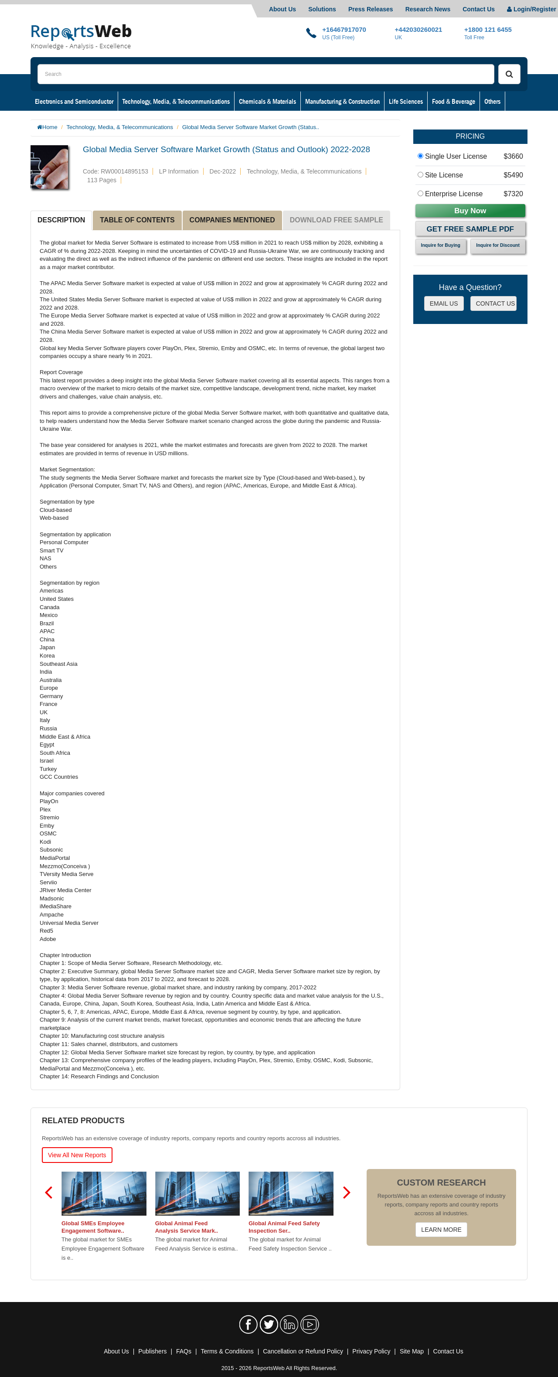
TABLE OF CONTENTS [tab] (137, 220)
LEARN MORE (441, 1229)
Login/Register (531, 9)
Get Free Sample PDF (470, 229)
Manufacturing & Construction (342, 101)
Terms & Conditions (227, 1351)
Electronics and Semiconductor (74, 101)
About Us (282, 9)
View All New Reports (77, 1155)
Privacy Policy (371, 1351)
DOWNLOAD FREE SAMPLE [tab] (336, 220)
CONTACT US (495, 303)
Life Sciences (406, 101)
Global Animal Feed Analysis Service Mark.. (186, 1227)
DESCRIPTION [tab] (61, 220)
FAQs (183, 1351)
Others (492, 101)
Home (50, 127)
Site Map (412, 1351)
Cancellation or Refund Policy (303, 1351)
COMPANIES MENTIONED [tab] (232, 220)
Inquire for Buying (440, 245)
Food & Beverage (453, 101)
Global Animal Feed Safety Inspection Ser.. (284, 1227)
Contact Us (479, 9)
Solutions (322, 9)
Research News (428, 9)
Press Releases (370, 9)
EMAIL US (444, 303)
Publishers (152, 1351)
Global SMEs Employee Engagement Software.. (93, 1227)
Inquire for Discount (498, 245)
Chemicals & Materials (267, 101)
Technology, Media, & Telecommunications (176, 101)
